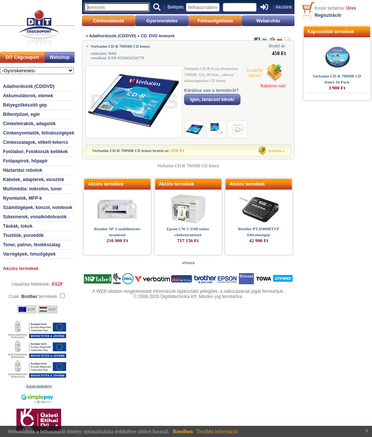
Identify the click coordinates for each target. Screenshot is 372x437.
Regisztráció (328, 15)
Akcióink (283, 7)
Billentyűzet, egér (21, 114)
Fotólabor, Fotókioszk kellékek (35, 151)
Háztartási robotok (22, 170)
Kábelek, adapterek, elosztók (33, 179)
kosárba (275, 150)
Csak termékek (33, 296)
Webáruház (268, 20)
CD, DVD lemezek (158, 36)
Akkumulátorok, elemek (28, 95)
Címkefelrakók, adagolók (29, 123)
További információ (217, 431)
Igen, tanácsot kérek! (212, 99)
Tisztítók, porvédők (23, 235)
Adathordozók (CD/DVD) (28, 86)
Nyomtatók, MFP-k (22, 198)
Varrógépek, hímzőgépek (29, 254)
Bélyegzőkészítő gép (25, 105)
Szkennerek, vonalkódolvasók (35, 216)
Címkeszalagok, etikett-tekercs (35, 142)
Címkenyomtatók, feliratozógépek (38, 133)
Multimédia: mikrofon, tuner (32, 188)
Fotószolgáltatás (215, 20)
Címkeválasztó (108, 20)
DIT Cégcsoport (22, 57)
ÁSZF (57, 284)
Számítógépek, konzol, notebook (37, 207)
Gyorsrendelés (161, 20)
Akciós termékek (20, 268)
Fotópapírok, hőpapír (25, 161)
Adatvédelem (39, 386)
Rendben (183, 431)
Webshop (60, 57)
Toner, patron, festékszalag (31, 244)
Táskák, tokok (17, 226)
